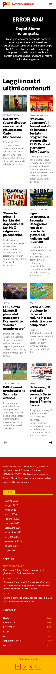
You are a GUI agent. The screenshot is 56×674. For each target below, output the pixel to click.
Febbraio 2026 (12, 518)
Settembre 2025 (13, 541)
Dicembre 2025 (13, 527)
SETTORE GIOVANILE (13, 115)
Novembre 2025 (13, 532)
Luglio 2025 (10, 550)
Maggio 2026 (11, 505)
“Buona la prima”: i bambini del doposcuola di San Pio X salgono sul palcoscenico (13, 224)
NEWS (6, 303)
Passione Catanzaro (39, 115)
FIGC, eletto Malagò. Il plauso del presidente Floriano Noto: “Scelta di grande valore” (14, 318)
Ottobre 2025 (12, 536)
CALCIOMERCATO (11, 383)
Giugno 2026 (11, 500)
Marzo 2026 (11, 514)
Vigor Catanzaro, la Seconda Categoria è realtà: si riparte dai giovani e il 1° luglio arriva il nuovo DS (39, 228)
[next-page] (50, 442)
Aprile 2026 (10, 509)
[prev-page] (5, 442)
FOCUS (33, 303)
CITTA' (6, 209)
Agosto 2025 (11, 545)
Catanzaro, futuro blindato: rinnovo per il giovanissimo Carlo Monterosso (23, 572)
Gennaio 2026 (12, 523)
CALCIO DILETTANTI (39, 209)
